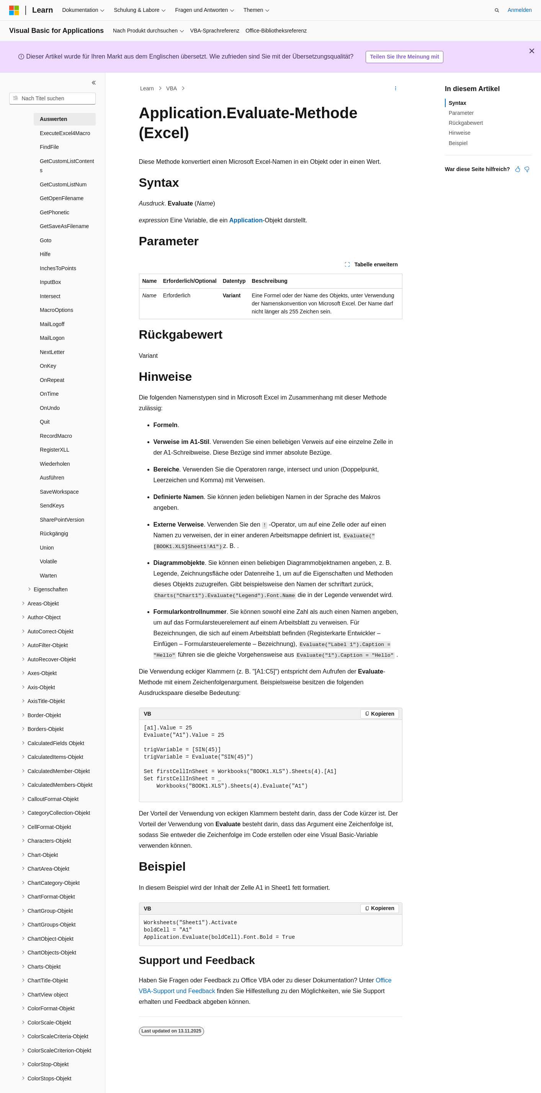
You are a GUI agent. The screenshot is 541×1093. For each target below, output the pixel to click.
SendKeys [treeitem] (52, 505)
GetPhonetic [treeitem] (54, 212)
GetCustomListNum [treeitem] (63, 184)
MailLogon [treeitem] (52, 338)
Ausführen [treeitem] (52, 478)
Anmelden (520, 10)
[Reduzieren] (94, 83)
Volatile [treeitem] (48, 561)
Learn (147, 88)
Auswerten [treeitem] (53, 119)
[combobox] (52, 99)
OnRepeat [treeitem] (52, 380)
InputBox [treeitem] (50, 282)
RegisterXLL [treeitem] (54, 450)
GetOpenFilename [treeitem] (61, 198)
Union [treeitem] (47, 548)
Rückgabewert (466, 123)
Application (246, 220)
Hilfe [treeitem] (45, 254)
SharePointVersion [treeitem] (62, 520)
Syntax (457, 103)
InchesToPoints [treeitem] (58, 268)
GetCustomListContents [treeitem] (67, 166)
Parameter (461, 113)
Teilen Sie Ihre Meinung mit (404, 57)
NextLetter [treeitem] (52, 352)
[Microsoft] (14, 10)
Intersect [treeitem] (50, 296)
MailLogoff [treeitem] (52, 324)
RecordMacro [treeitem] (56, 436)
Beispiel (458, 143)
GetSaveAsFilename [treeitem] (64, 226)
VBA (171, 88)
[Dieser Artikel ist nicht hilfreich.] (526, 169)
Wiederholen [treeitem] (55, 464)
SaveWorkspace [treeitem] (59, 492)
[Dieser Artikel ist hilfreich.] (517, 169)
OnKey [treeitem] (48, 366)
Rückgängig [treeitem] (54, 533)
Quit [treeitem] (45, 422)
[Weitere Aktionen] (395, 88)
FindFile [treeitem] (49, 147)
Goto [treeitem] (45, 240)
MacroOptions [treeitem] (56, 310)
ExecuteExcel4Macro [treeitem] (65, 133)
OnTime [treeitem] (49, 394)
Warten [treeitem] (48, 576)
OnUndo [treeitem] (50, 408)
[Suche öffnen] (497, 10)
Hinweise (460, 133)
